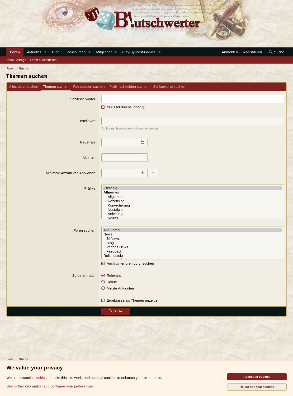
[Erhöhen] (142, 173)
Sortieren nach (83, 275)
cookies (40, 378)
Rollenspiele (192, 255)
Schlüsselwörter (82, 99)
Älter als (88, 158)
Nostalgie (192, 209)
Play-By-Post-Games (139, 52)
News (192, 234)
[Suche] (276, 52)
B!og (55, 52)
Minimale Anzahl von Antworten (70, 173)
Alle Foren (192, 230)
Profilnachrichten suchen (128, 86)
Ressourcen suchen (89, 86)
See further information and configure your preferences (49, 386)
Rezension (192, 201)
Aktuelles (34, 52)
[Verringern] (153, 173)
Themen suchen (56, 86)
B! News (192, 238)
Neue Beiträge (16, 60)
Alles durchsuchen (23, 86)
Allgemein (192, 197)
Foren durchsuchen (43, 60)
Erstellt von (86, 121)
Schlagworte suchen (169, 86)
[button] (45, 52)
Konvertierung (192, 205)
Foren (15, 52)
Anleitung (192, 214)
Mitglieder (104, 52)
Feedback (192, 251)
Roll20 (192, 218)
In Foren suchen (82, 230)
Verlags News (192, 247)
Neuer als (87, 142)
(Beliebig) (192, 188)
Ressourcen (75, 52)
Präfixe (89, 188)
